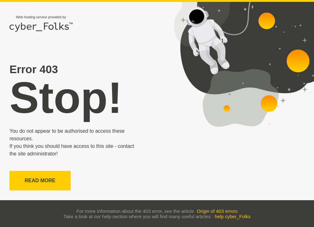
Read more (40, 180)
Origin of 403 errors (217, 211)
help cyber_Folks (233, 216)
